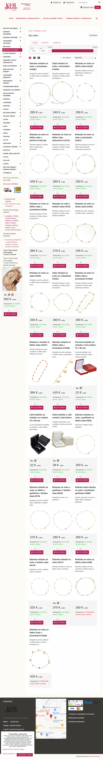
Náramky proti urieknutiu (9, 61)
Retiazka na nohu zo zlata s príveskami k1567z (84, 137)
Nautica (6, 150)
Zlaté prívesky (12, 53)
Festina (12, 136)
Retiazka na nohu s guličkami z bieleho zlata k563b (61, 490)
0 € (98, 7)
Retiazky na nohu (10, 50)
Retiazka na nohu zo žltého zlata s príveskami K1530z (84, 276)
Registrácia (68, 2)
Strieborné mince (11, 86)
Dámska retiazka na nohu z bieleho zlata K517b (39, 562)
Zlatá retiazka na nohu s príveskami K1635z (61, 66)
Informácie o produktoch (28, 18)
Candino (6, 129)
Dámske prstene (12, 37)
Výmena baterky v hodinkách (78, 18)
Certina (12, 105)
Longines (12, 102)
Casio (5, 119)
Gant (12, 126)
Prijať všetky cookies (24, 755)
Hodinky (12, 99)
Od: (35, 50)
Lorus (12, 163)
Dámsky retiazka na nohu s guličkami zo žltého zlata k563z (84, 418)
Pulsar (6, 160)
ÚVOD (11, 18)
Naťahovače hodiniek (8, 94)
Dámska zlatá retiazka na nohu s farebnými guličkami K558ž (85, 490)
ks (33, 124)
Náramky (12, 56)
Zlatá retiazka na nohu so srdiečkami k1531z (61, 276)
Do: (44, 50)
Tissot (12, 109)
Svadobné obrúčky (12, 76)
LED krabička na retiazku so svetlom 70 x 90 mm (39, 418)
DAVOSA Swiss (12, 116)
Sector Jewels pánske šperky (9, 168)
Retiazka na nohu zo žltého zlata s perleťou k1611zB (39, 137)
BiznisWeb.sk (95, 756)
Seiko (12, 133)
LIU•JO (12, 140)
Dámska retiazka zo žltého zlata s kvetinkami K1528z (61, 345)
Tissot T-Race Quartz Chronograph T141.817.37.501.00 (10, 252)
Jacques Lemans (12, 146)
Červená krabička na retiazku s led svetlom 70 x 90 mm (85, 345)
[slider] (50, 50)
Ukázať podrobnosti (9, 753)
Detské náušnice (12, 28)
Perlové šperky (12, 65)
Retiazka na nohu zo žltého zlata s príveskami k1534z (39, 207)
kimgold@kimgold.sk (16, 729)
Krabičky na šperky (12, 90)
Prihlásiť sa (56, 2)
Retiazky (12, 46)
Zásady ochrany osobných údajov (13, 749)
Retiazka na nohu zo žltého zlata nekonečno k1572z (61, 137)
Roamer (12, 122)
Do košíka (36, 127)
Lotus (5, 157)
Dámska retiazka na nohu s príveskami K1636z (39, 66)
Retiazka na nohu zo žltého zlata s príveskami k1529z (39, 633)
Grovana (12, 143)
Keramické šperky (12, 82)
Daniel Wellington (11, 153)
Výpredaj (12, 172)
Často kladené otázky (53, 18)
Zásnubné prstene (12, 42)
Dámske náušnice (12, 33)
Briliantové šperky (12, 70)
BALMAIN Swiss (12, 112)
